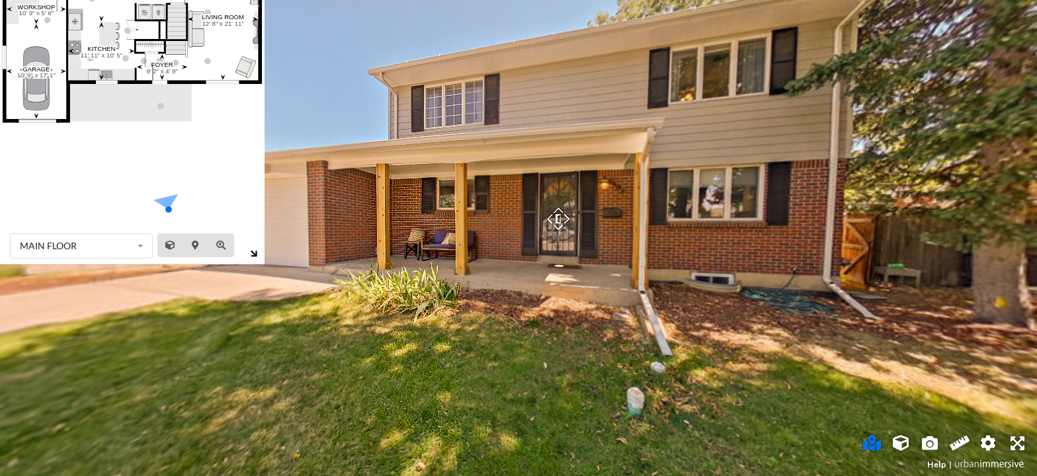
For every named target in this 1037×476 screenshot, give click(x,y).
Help (936, 464)
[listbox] (81, 245)
